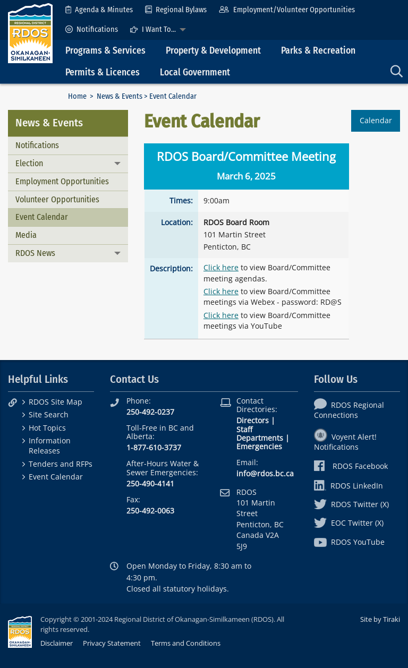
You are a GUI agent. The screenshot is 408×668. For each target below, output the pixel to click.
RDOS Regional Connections (349, 410)
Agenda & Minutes (99, 9)
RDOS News (35, 253)
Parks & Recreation (318, 50)
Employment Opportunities (62, 181)
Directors (252, 420)
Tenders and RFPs (60, 464)
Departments (259, 438)
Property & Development (213, 50)
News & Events (119, 96)
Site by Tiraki (380, 619)
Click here (221, 267)
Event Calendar (41, 217)
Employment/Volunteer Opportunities (286, 9)
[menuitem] (99, 10)
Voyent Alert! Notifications (345, 442)
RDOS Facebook (351, 466)
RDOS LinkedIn (348, 486)
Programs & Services (105, 50)
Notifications (91, 29)
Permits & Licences (102, 72)
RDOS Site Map (55, 402)
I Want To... (153, 29)
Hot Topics (47, 428)
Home (77, 96)
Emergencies (259, 446)
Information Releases (50, 445)
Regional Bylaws (176, 9)
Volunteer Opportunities (57, 199)
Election (29, 163)
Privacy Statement (112, 643)
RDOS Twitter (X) (351, 504)
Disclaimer (56, 643)
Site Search (49, 414)
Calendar (376, 120)
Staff (244, 429)
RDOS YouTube (349, 542)
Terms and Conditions (185, 643)
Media (26, 235)
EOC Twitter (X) (349, 523)
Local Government (195, 72)
